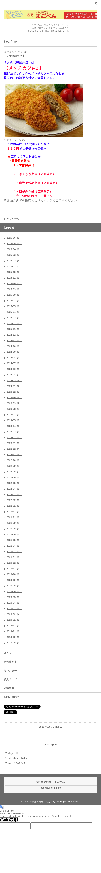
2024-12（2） (14, 335)
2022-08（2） (14, 471)
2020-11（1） (14, 568)
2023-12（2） (14, 392)
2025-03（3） (14, 317)
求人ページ (10, 679)
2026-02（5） (14, 260)
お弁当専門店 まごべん (42, 801)
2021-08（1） (14, 528)
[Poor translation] (13, 819)
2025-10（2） (14, 283)
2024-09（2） (14, 352)
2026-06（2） (14, 238)
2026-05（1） (14, 243)
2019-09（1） (14, 637)
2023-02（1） (14, 437)
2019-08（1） (14, 643)
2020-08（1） (14, 585)
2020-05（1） (14, 597)
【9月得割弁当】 (15, 55)
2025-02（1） (14, 323)
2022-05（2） (14, 483)
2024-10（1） (14, 346)
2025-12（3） (14, 272)
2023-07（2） (14, 414)
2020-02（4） (14, 614)
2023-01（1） (14, 443)
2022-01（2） (14, 506)
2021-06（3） (14, 534)
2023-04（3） (14, 426)
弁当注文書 (10, 661)
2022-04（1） (14, 489)
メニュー (9, 653)
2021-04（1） (14, 546)
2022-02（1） (14, 500)
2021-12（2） (14, 511)
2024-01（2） (14, 386)
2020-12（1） (14, 563)
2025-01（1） (14, 329)
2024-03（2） (14, 380)
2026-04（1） (14, 249)
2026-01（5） (14, 266)
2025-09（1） (14, 289)
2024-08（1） (14, 357)
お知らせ (9, 227)
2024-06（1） (14, 369)
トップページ (12, 218)
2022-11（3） (14, 454)
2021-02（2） (14, 551)
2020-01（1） (14, 620)
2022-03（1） (14, 494)
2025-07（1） (14, 300)
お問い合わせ (12, 696)
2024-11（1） (14, 340)
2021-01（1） (14, 557)
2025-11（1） (14, 278)
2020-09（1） (14, 580)
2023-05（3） (14, 420)
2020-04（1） (14, 603)
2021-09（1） (14, 523)
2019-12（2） (14, 625)
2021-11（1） (14, 517)
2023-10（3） (14, 397)
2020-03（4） (14, 608)
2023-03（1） (14, 432)
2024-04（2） (14, 375)
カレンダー (10, 670)
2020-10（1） (14, 574)
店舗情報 (9, 688)
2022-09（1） (14, 466)
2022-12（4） (14, 449)
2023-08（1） (14, 409)
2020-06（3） (14, 591)
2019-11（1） (14, 631)
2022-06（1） (14, 477)
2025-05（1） (14, 306)
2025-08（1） (14, 295)
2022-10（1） (14, 460)
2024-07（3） (14, 363)
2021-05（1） (14, 540)
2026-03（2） (14, 255)
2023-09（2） (14, 403)
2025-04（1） (14, 312)
